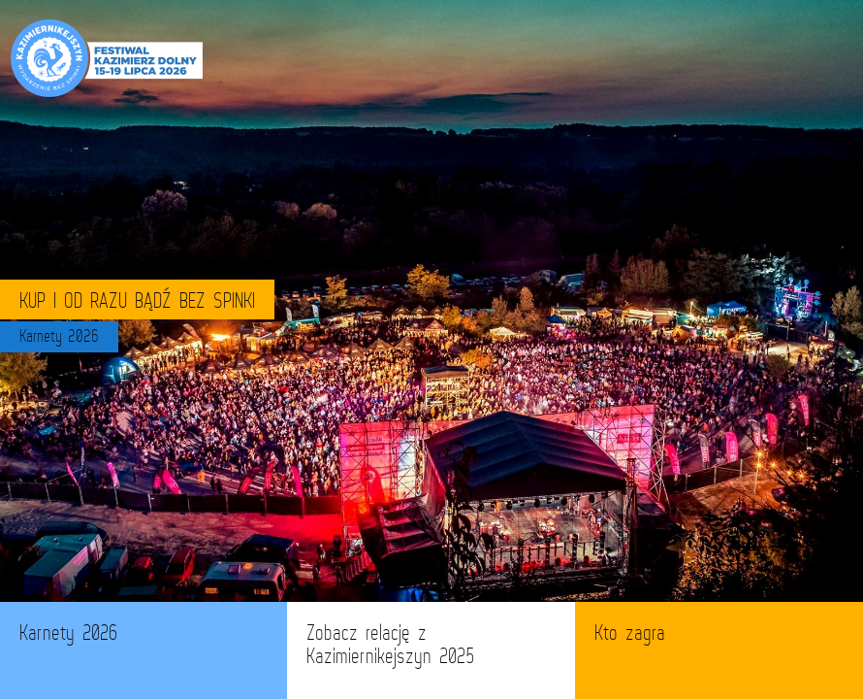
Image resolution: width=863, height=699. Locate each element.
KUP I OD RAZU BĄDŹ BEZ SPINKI (137, 299)
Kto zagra (629, 632)
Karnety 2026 (68, 632)
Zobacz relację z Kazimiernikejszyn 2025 (390, 644)
